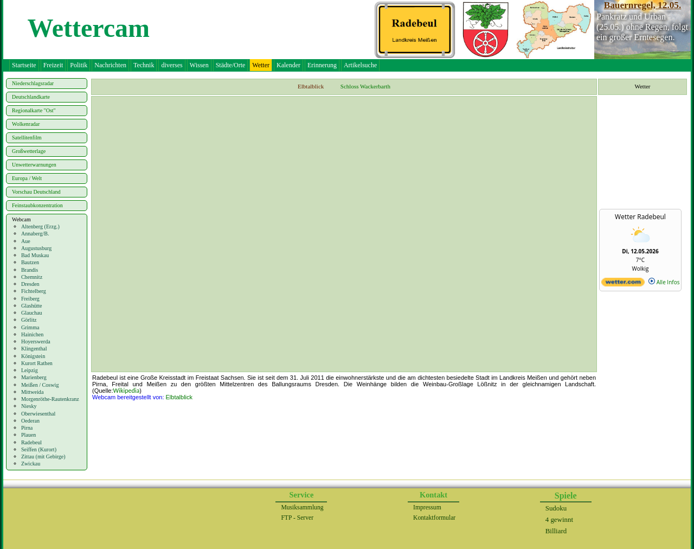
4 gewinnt (559, 519)
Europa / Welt (27, 178)
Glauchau (31, 313)
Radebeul (31, 442)
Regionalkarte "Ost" (34, 110)
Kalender (288, 65)
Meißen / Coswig (40, 385)
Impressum (427, 507)
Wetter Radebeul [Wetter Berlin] (640, 216)
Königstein (33, 356)
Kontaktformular (434, 517)
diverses (171, 65)
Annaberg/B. (35, 234)
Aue (25, 241)
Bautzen (30, 262)
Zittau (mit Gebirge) (43, 456)
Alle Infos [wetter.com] (663, 282)
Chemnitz (31, 277)
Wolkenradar (26, 124)
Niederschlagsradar (33, 83)
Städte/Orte (231, 65)
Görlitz (29, 320)
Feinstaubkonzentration (37, 205)
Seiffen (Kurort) (38, 449)
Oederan (30, 421)
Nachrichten (110, 65)
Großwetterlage (29, 151)
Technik (143, 65)
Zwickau (30, 464)
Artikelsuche (360, 65)
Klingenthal (34, 349)
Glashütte (31, 306)
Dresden (30, 284)
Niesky (29, 406)
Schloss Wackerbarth (365, 86)
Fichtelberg (33, 291)
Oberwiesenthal (38, 414)
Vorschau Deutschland (36, 192)
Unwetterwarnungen (34, 165)
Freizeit (53, 65)
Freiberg (30, 299)
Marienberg (34, 377)
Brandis (29, 270)
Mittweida (32, 392)
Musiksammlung (302, 507)
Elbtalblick (179, 397)
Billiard (556, 531)
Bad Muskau (35, 255)
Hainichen (32, 334)
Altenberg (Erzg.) (40, 226)
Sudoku (556, 508)
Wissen (199, 65)
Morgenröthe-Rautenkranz (50, 399)
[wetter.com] (623, 284)
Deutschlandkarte (31, 97)
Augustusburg (36, 248)
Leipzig (29, 370)
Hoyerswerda (35, 341)
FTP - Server (297, 517)
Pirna (27, 428)
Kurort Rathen (37, 363)
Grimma (30, 327)
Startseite (24, 65)
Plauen (28, 435)
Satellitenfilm (26, 138)
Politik (78, 65)
